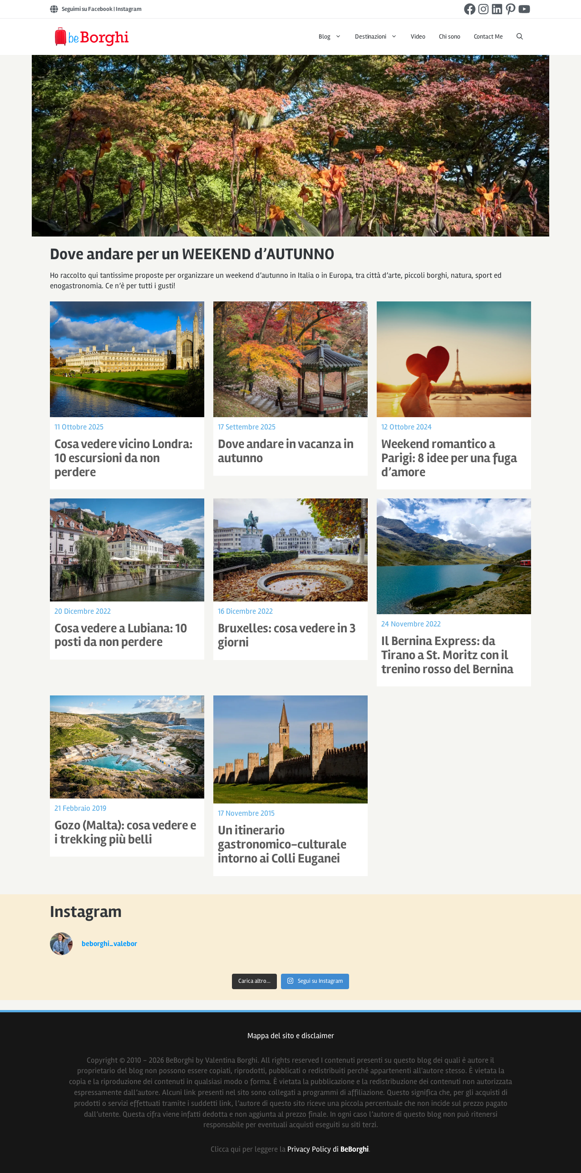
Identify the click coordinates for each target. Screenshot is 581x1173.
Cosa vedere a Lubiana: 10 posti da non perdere (120, 635)
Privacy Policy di (328, 1149)
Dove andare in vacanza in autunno (286, 451)
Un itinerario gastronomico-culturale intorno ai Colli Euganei (282, 844)
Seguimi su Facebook (87, 9)
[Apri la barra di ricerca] (520, 37)
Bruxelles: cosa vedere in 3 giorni (287, 635)
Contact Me (488, 36)
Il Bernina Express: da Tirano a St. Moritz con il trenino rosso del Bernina (447, 655)
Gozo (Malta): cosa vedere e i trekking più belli (125, 832)
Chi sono (449, 36)
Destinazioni (379, 37)
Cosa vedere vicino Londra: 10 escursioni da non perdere (123, 458)
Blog (333, 37)
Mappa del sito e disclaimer (290, 1035)
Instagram (129, 9)
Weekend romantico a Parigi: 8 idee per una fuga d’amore (449, 458)
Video (418, 36)
